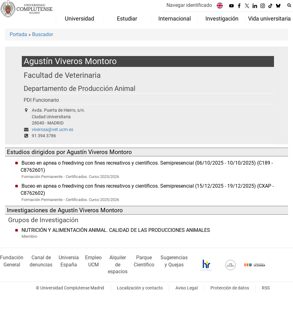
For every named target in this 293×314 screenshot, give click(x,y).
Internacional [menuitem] (174, 19)
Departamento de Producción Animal (79, 88)
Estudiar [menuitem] (127, 19)
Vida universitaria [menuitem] (269, 19)
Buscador (42, 34)
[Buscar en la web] (289, 5)
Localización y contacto (140, 288)
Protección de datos (229, 288)
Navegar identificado (189, 5)
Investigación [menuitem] (221, 19)
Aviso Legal (186, 288)
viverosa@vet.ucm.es (52, 129)
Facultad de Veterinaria (62, 75)
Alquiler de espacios (117, 265)
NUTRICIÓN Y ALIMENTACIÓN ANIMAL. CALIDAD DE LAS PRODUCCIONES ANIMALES (116, 230)
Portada (18, 34)
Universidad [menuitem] (79, 19)
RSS (266, 288)
